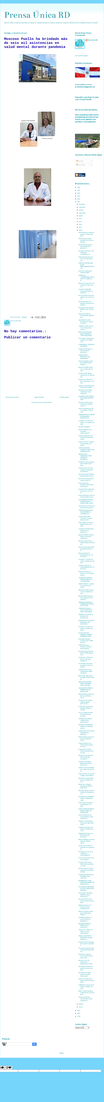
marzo (81, 230)
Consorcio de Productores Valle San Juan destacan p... (86, 530)
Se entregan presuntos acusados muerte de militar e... (86, 665)
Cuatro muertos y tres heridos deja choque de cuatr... (86, 745)
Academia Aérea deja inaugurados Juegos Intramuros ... (85, 671)
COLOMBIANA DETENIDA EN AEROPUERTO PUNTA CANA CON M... (86, 501)
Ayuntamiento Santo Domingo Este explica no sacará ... (86, 321)
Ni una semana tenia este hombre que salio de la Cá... (86, 297)
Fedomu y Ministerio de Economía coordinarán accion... (86, 437)
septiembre (82, 213)
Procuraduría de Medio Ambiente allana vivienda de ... (85, 894)
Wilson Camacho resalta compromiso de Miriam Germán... (86, 870)
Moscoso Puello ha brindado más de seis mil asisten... (86, 555)
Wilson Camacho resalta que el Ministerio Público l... (86, 913)
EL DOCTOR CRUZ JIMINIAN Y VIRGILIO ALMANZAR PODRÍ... (85, 634)
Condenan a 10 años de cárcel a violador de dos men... (86, 561)
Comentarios (81, 165)
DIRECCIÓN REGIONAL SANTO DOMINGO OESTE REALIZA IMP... (86, 334)
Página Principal (39, 397)
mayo (80, 224)
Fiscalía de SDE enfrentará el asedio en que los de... (86, 491)
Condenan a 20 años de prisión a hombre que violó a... (86, 628)
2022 (78, 199)
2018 (78, 1016)
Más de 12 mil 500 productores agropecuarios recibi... (86, 962)
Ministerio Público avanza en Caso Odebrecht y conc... (86, 591)
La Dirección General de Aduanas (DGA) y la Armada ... (86, 708)
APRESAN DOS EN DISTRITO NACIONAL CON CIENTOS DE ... (86, 622)
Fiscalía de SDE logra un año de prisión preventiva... (85, 350)
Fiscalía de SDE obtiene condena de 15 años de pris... (86, 375)
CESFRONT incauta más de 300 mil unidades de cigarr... (86, 986)
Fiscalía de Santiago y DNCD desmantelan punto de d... (85, 763)
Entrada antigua (64, 397)
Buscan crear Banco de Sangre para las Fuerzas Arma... (86, 980)
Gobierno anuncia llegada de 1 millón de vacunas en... (86, 769)
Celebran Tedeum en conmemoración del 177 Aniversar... (86, 567)
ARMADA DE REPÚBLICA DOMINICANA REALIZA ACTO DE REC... (86, 604)
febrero (81, 1004)
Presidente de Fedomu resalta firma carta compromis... (85, 391)
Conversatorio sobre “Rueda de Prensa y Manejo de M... (85, 518)
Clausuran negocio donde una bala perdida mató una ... (86, 950)
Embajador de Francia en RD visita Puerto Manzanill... (86, 835)
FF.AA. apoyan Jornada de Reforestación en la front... (86, 524)
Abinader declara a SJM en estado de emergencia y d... (86, 792)
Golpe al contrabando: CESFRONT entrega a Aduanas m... (86, 937)
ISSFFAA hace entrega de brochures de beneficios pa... (86, 616)
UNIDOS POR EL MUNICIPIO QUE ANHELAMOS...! (84, 356)
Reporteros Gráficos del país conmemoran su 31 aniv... (86, 381)
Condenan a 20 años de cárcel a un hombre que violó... (87, 422)
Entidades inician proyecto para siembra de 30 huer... (86, 463)
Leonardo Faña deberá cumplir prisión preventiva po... (85, 720)
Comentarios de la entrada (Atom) (41, 402)
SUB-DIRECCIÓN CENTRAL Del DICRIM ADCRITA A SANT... (86, 398)
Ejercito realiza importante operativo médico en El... (86, 548)
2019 (78, 1013)
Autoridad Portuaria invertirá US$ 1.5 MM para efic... (86, 640)
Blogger (61, 1053)
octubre (81, 210)
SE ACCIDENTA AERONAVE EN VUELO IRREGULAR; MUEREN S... (86, 888)
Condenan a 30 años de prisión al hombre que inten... (86, 829)
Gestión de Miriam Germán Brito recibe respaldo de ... (85, 999)
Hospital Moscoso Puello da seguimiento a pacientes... (87, 732)
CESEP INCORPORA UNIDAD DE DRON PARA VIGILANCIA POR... (86, 449)
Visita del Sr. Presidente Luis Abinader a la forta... (86, 804)
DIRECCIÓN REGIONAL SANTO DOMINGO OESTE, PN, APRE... (85, 683)
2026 (78, 187)
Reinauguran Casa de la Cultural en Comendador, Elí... (86, 853)
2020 (78, 1010)
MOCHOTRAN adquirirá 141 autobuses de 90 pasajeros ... (86, 597)
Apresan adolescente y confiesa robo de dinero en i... (86, 542)
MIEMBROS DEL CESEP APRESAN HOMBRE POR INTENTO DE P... (86, 882)
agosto (81, 216)
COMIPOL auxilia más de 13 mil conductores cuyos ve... (86, 327)
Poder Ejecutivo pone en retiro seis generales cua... (86, 258)
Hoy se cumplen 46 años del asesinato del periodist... (86, 714)
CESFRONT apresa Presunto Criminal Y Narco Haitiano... (85, 647)
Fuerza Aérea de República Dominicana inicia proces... (86, 484)
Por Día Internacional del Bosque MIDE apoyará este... (86, 653)
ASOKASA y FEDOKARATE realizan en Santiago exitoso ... (86, 726)
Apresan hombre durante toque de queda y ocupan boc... (86, 536)
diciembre (82, 204)
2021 (78, 202)
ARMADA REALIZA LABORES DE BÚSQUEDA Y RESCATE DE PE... (87, 416)
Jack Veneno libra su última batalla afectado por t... (86, 315)
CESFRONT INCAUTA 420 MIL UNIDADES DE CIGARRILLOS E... (86, 512)
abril (80, 227)
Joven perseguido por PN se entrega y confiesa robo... (86, 410)
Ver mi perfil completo (81, 55)
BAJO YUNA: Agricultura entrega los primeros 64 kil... (86, 677)
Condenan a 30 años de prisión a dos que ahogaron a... (86, 659)
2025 (78, 190)
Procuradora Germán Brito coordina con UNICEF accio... (86, 340)
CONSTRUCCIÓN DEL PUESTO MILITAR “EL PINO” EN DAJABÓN (85, 610)
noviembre (82, 207)
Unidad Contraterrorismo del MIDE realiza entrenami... (86, 876)
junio (80, 221)
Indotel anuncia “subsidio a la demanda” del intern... (86, 443)
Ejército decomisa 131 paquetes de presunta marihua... (86, 303)
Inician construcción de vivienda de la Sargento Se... (86, 847)
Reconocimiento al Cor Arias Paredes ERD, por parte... (86, 900)
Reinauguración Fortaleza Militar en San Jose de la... (86, 309)
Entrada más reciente (12, 397)
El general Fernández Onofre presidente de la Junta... (86, 751)
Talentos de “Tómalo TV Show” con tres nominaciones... (86, 931)
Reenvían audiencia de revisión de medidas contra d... (86, 404)
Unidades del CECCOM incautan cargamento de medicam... (86, 469)
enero (81, 1007)
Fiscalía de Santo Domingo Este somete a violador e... (86, 943)
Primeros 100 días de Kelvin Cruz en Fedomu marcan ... (86, 573)
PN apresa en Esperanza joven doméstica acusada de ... (86, 757)
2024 (78, 193)
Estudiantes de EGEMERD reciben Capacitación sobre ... (86, 798)
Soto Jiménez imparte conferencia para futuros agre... (85, 974)
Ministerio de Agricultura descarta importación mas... (86, 780)
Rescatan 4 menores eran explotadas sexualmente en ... (86, 252)
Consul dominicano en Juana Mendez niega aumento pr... (86, 816)
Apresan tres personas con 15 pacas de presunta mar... (86, 285)
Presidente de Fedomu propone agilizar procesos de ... (85, 702)
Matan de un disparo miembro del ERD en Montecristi (85, 786)
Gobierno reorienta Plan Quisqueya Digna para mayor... (86, 822)
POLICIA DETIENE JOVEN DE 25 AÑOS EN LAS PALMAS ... (86, 363)
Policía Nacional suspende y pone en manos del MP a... (86, 234)
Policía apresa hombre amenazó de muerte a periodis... (86, 240)
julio (80, 218)
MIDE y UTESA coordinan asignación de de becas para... (86, 992)
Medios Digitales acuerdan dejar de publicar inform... (87, 841)
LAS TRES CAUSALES (84, 427)
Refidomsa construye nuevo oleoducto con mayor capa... (86, 956)
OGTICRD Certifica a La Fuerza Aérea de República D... (85, 919)
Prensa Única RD (37, 15)
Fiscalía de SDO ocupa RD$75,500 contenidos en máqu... (86, 864)
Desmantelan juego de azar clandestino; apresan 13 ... (85, 246)
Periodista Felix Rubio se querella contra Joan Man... (86, 968)
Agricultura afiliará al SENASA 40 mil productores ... (85, 925)
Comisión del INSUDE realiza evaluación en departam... (86, 291)
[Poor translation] (8, 1068)
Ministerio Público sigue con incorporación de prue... (86, 369)
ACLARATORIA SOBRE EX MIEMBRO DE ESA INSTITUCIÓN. (86, 689)
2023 (78, 196)
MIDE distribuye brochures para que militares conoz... (86, 696)
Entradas (79, 161)
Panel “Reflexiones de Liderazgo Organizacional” (85, 431)
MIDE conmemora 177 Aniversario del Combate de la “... (85, 907)
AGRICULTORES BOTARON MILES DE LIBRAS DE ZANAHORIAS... (86, 810)
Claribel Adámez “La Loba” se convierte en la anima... (86, 585)
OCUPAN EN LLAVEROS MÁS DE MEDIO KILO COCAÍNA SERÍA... (85, 579)
